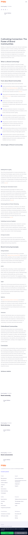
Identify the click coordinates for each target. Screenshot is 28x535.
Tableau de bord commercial (21, 499)
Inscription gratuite (5, 471)
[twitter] (1, 9)
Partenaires (3, 505)
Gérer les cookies (20, 533)
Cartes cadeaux (4, 482)
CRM (2, 486)
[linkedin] (5, 9)
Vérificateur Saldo (4, 515)
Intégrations (17, 503)
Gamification (3, 480)
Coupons (3, 484)
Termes (2, 524)
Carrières (3, 501)
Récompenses (4, 478)
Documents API (18, 513)
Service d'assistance (19, 478)
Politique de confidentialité (6, 526)
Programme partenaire (5, 507)
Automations (3, 488)
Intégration (17, 483)
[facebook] (3, 9)
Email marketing (4, 491)
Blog (2, 503)
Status (16, 515)
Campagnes (3, 493)
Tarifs (16, 505)
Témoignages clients (19, 501)
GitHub (16, 518)
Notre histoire (4, 499)
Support (16, 486)
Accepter (7, 533)
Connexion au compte (5, 513)
